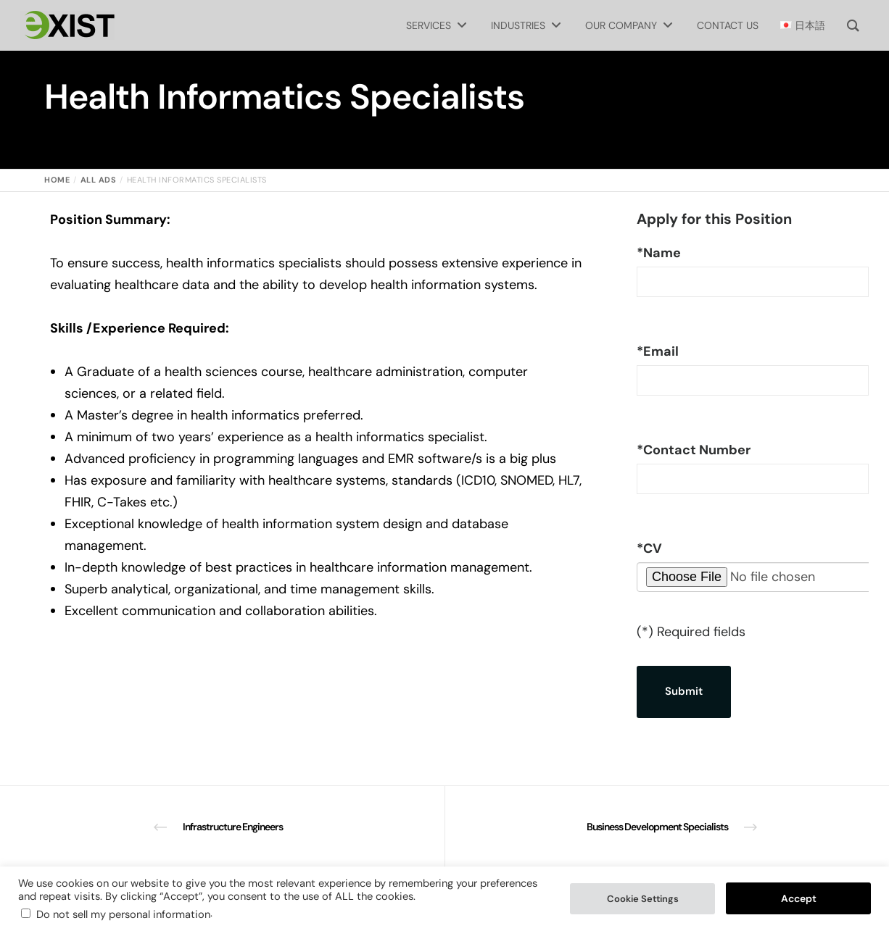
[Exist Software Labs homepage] (67, 25)
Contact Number (694, 450)
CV (649, 548)
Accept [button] (798, 898)
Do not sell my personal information (123, 914)
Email (658, 351)
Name (659, 253)
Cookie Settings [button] (643, 899)
